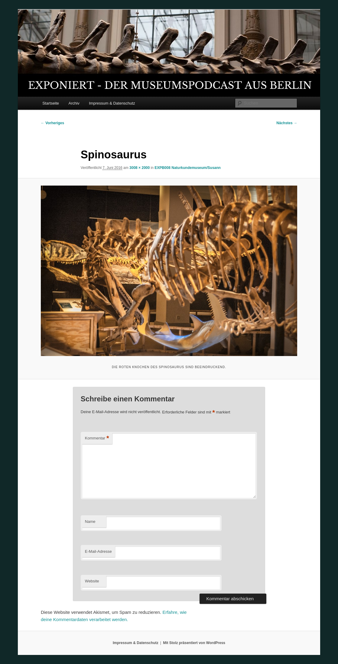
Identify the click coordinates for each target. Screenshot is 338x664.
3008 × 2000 (139, 168)
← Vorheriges (52, 123)
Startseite (50, 103)
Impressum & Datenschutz (112, 103)
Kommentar (97, 438)
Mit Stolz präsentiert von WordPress (194, 643)
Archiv (74, 103)
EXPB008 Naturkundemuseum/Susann (187, 168)
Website (92, 581)
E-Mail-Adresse (98, 551)
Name (90, 521)
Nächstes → (286, 123)
